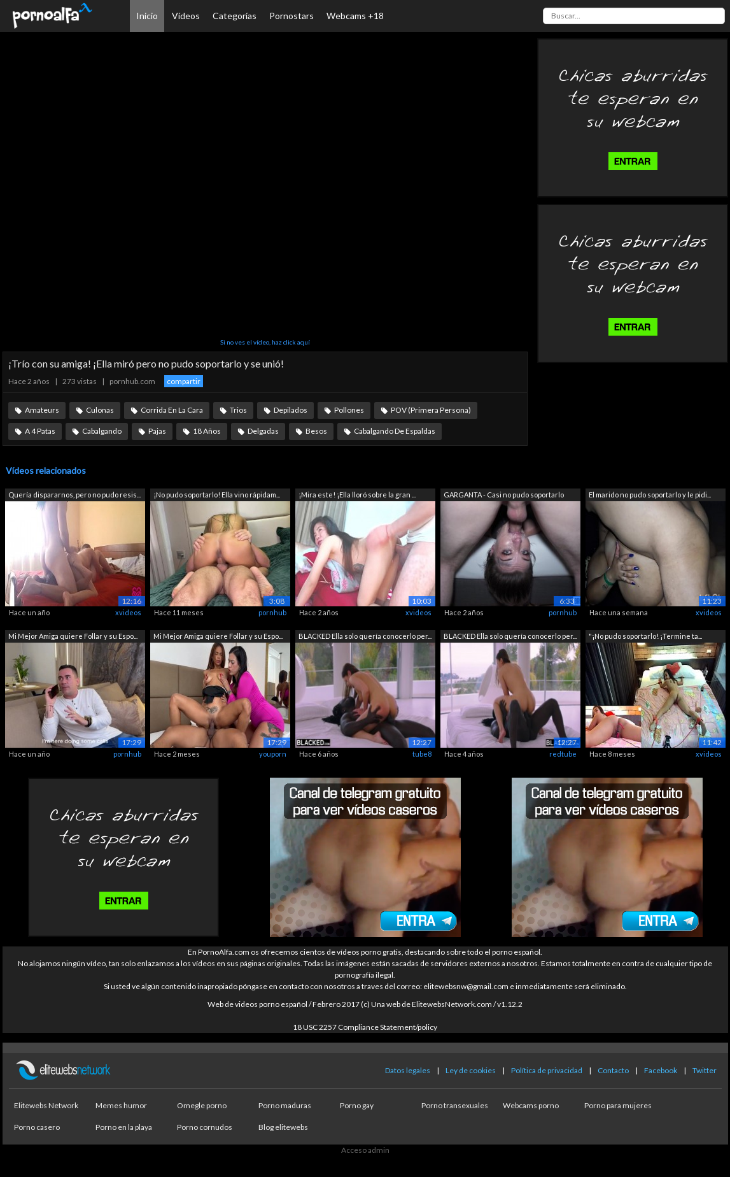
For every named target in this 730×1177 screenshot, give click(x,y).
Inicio (147, 15)
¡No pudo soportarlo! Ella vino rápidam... (216, 494)
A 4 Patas (40, 431)
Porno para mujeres (618, 1105)
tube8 (422, 754)
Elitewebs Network (46, 1105)
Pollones (349, 410)
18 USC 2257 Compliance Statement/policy (365, 1027)
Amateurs (42, 410)
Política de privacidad (546, 1070)
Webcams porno (531, 1105)
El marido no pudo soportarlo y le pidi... (650, 494)
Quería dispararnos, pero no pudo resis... (74, 494)
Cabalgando (102, 431)
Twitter (704, 1070)
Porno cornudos (204, 1127)
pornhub (272, 612)
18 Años (207, 431)
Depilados (290, 410)
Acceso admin (365, 1150)
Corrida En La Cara (172, 410)
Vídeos (186, 15)
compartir (183, 381)
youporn (272, 754)
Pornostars (291, 15)
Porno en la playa (123, 1127)
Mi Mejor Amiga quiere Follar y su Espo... (72, 636)
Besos (316, 431)
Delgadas (263, 431)
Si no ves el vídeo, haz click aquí (265, 342)
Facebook (660, 1070)
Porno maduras (284, 1105)
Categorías (234, 15)
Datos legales (407, 1070)
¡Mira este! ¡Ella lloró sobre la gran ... (357, 494)
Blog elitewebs (283, 1127)
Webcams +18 (355, 15)
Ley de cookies (471, 1070)
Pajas (157, 431)
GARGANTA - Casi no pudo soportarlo (504, 494)
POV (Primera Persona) (431, 410)
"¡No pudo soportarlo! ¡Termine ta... (645, 636)
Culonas (100, 410)
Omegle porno (202, 1105)
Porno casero (37, 1127)
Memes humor (121, 1105)
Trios (238, 410)
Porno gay (357, 1105)
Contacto (613, 1070)
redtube (563, 754)
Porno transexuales (454, 1105)
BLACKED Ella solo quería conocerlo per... (365, 636)
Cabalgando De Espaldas (394, 431)
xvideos (128, 612)
